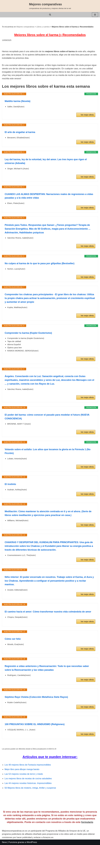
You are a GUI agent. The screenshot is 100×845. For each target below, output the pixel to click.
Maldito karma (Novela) (17, 101)
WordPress (32, 842)
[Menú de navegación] (95, 14)
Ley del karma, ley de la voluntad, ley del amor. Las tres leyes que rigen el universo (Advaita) (46, 161)
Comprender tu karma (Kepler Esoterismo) (28, 333)
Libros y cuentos (43, 27)
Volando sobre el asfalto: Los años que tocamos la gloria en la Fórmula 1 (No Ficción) (47, 451)
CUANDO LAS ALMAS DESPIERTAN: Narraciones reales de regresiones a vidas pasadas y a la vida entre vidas (49, 196)
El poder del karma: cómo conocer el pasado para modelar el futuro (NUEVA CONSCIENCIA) (47, 416)
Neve (4, 842)
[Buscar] (50, 15)
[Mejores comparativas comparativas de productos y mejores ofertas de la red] (50, 6)
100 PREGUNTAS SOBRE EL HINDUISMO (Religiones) (34, 724)
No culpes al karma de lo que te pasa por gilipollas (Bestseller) (39, 263)
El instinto (10, 484)
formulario (87, 822)
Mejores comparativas (25, 27)
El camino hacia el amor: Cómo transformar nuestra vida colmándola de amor (48, 611)
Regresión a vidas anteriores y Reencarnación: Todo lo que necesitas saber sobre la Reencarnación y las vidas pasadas (47, 668)
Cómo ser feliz (13, 639)
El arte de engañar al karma (20, 132)
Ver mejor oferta (87, 115)
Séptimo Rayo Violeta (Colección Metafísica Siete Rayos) (36, 697)
